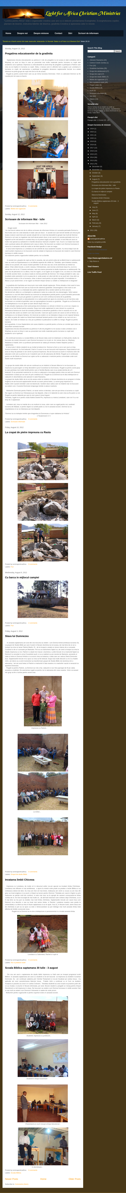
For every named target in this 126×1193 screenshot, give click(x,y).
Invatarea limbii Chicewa (19, 879)
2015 (92, 154)
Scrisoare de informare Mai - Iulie (25, 219)
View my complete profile (97, 242)
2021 (92, 135)
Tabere (92, 99)
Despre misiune (41, 33)
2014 (92, 157)
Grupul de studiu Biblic (19, 874)
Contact (58, 33)
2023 (92, 132)
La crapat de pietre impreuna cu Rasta (28, 432)
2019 (92, 141)
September (96, 176)
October (95, 173)
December (96, 166)
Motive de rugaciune (18, 209)
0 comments (32, 206)
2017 (92, 148)
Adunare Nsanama (96, 60)
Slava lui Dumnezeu (17, 636)
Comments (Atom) (21, 1184)
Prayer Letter (94, 85)
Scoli (91, 91)
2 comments (32, 623)
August (95, 179)
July (94, 207)
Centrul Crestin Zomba (98, 63)
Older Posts (75, 1179)
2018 (92, 145)
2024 (92, 129)
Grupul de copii (95, 74)
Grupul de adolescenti (97, 71)
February (95, 223)
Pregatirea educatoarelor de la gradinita (29, 53)
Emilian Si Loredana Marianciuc (97, 249)
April (94, 217)
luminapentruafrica (97, 239)
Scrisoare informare (18, 422)
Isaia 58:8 (95, 113)
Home (8, 33)
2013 (92, 160)
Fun (12, 567)
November (96, 170)
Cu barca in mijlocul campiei (22, 577)
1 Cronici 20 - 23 (103, 120)
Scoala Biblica (16, 1173)
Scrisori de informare (88, 33)
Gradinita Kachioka (96, 68)
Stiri (70, 33)
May (94, 213)
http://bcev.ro (94, 261)
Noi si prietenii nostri (18, 963)
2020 (92, 138)
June (94, 210)
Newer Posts (11, 1179)
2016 (92, 151)
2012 (92, 164)
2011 (92, 230)
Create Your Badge (93, 253)
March (94, 220)
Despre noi (22, 33)
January (95, 226)
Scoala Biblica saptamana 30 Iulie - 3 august (31, 967)
